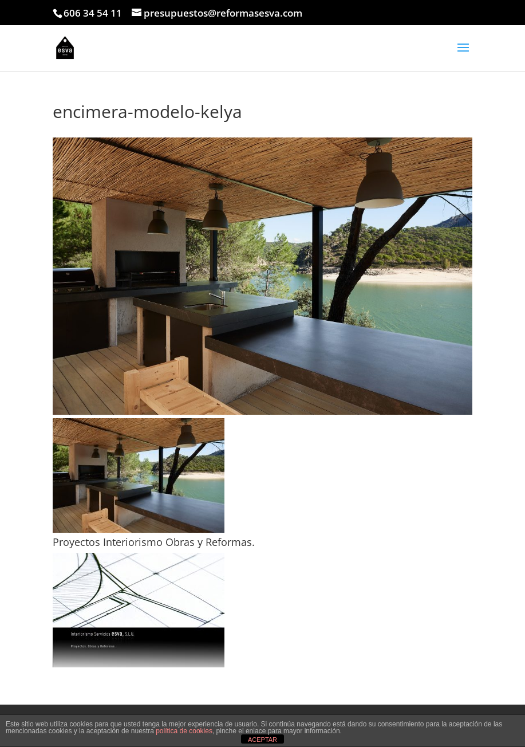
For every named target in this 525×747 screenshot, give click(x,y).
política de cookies (184, 731)
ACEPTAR (262, 739)
